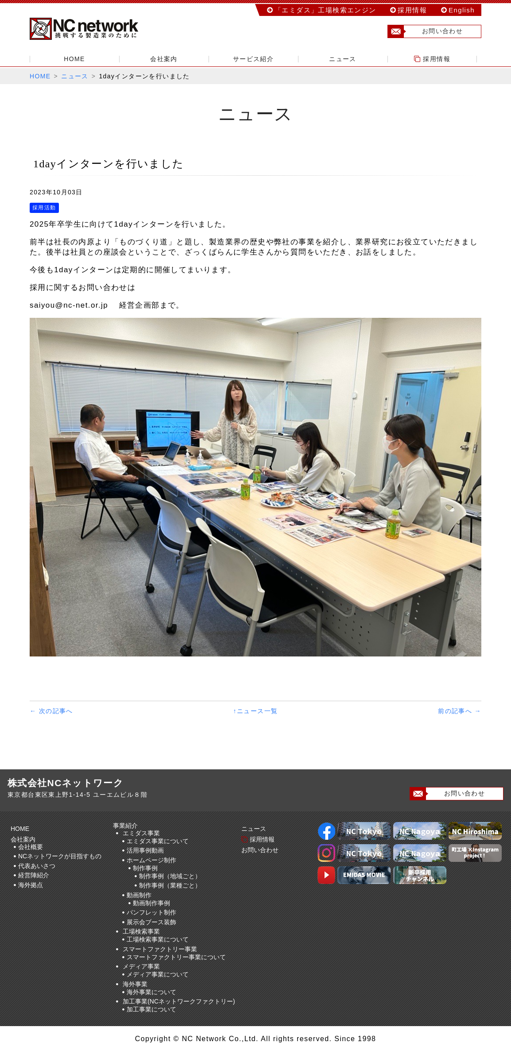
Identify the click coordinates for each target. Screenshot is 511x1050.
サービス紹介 (253, 58)
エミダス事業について (158, 841)
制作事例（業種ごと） (170, 885)
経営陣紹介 (33, 875)
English (462, 10)
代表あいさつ (36, 865)
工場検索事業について (158, 939)
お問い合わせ (425, 31)
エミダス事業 (141, 833)
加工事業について (151, 1009)
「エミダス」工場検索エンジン (325, 10)
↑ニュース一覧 (255, 710)
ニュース (342, 58)
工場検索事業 (141, 931)
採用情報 (412, 10)
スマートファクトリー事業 (160, 949)
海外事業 (135, 984)
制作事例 (145, 868)
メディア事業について (158, 974)
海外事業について (151, 992)
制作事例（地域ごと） (170, 876)
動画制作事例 (151, 903)
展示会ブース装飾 (151, 922)
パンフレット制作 (151, 912)
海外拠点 (30, 884)
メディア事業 (141, 966)
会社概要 (30, 846)
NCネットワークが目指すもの (59, 856)
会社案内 (164, 58)
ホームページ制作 (151, 860)
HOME (74, 58)
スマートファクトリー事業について (176, 957)
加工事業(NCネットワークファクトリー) (179, 1001)
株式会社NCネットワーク (92, 29)
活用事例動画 (145, 850)
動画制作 (139, 895)
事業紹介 (126, 825)
